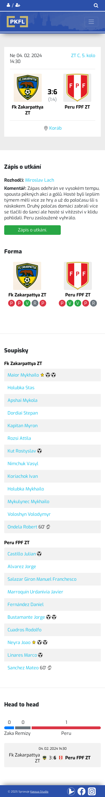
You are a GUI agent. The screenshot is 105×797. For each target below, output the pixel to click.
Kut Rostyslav (22, 451)
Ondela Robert (22, 527)
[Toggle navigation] (91, 21)
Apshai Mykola (23, 400)
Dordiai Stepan (23, 413)
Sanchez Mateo (23, 668)
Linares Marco (22, 655)
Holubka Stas (21, 388)
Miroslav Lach (39, 180)
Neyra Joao (19, 642)
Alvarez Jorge (22, 566)
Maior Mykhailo (23, 375)
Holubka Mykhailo (26, 489)
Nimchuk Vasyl (23, 464)
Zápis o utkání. (32, 230)
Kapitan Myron (23, 426)
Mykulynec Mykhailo (28, 502)
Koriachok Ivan (23, 476)
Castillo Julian (22, 554)
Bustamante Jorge (26, 617)
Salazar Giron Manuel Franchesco (42, 579)
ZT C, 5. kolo (83, 55)
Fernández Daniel (26, 604)
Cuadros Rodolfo (24, 630)
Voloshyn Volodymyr (29, 514)
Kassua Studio (39, 791)
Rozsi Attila (19, 438)
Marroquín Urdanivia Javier (35, 592)
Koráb (55, 128)
